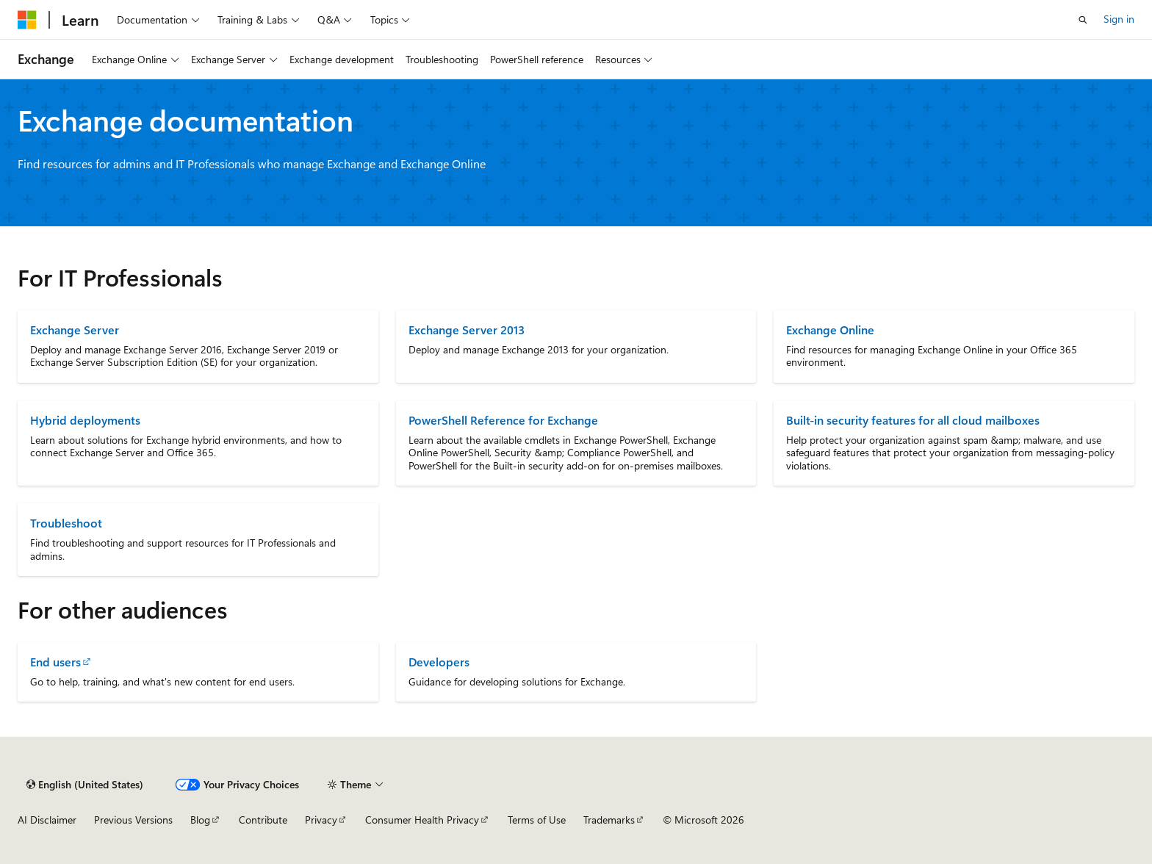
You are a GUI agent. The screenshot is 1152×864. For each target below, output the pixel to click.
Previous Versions (133, 820)
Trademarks (609, 820)
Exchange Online (830, 329)
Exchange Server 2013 (466, 329)
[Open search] (1083, 20)
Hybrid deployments (85, 420)
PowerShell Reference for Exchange (503, 420)
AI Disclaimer (47, 820)
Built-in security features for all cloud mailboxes (913, 420)
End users (55, 661)
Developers (438, 661)
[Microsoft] (27, 19)
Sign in (1119, 19)
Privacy (321, 820)
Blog (200, 820)
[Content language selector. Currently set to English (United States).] (85, 784)
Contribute (263, 820)
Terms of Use (537, 820)
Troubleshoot (66, 522)
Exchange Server (74, 329)
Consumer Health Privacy (422, 820)
